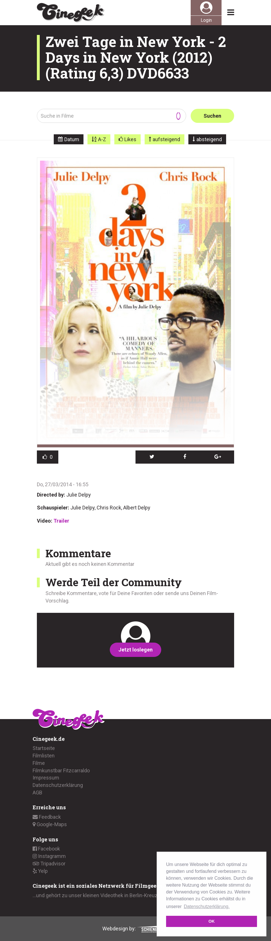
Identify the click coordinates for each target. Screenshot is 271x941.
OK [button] (211, 921)
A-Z (102, 139)
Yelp (40, 871)
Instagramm (49, 856)
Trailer (61, 521)
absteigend (209, 139)
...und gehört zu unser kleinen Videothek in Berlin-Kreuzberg (100, 895)
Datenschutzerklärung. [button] (207, 906)
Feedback (47, 817)
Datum (71, 139)
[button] (152, 457)
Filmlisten (44, 756)
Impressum (46, 778)
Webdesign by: (135, 929)
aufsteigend (166, 139)
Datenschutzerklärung (58, 785)
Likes (130, 139)
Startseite (44, 748)
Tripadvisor (49, 864)
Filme (39, 763)
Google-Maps (50, 824)
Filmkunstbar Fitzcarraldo (61, 770)
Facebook (46, 849)
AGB (37, 793)
